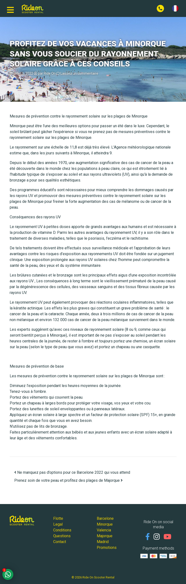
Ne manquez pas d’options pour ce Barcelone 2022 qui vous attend (72, 472)
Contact (59, 541)
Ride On (50, 73)
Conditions (62, 530)
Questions (62, 536)
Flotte (58, 518)
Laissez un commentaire (79, 73)
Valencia (104, 530)
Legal (58, 524)
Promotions (107, 547)
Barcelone (105, 518)
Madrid (103, 541)
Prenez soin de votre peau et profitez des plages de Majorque (68, 480)
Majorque (104, 536)
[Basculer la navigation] (10, 8)
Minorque (105, 524)
